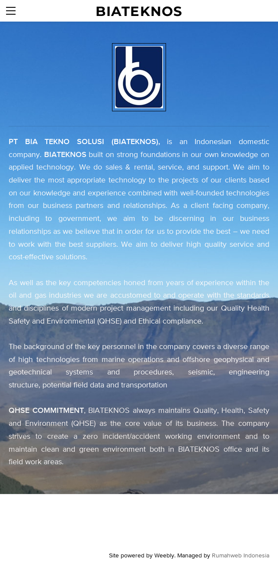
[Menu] (11, 11)
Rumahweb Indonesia (240, 555)
